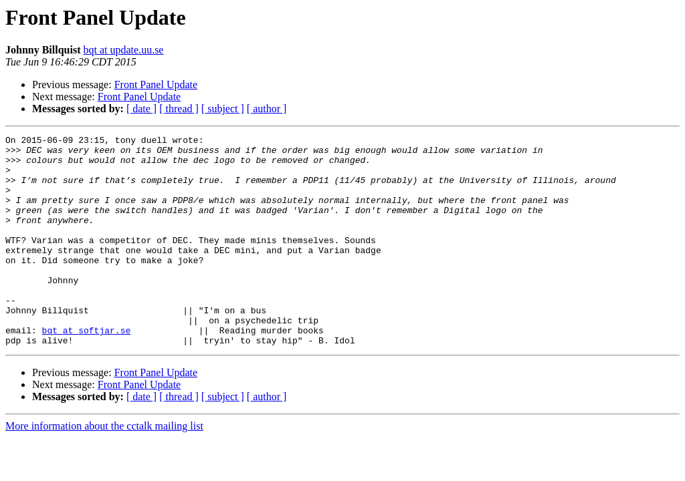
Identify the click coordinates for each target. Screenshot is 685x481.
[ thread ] (179, 108)
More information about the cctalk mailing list (104, 468)
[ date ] (141, 108)
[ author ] (267, 108)
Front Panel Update (155, 84)
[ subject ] (222, 108)
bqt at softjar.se (86, 370)
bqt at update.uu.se (124, 49)
